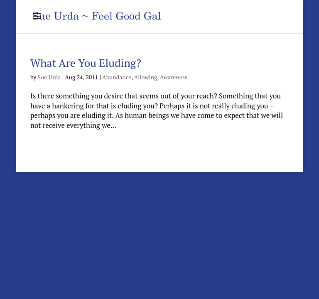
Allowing (145, 77)
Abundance (116, 77)
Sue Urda (49, 77)
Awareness (173, 77)
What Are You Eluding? (85, 63)
